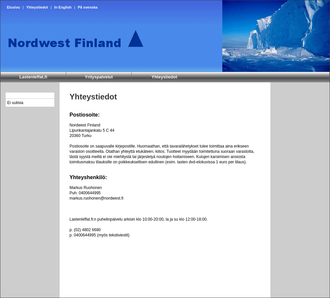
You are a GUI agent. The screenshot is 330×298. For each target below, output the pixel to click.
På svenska (87, 7)
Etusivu (13, 7)
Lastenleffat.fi (33, 76)
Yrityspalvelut (99, 76)
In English (63, 7)
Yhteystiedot (37, 7)
